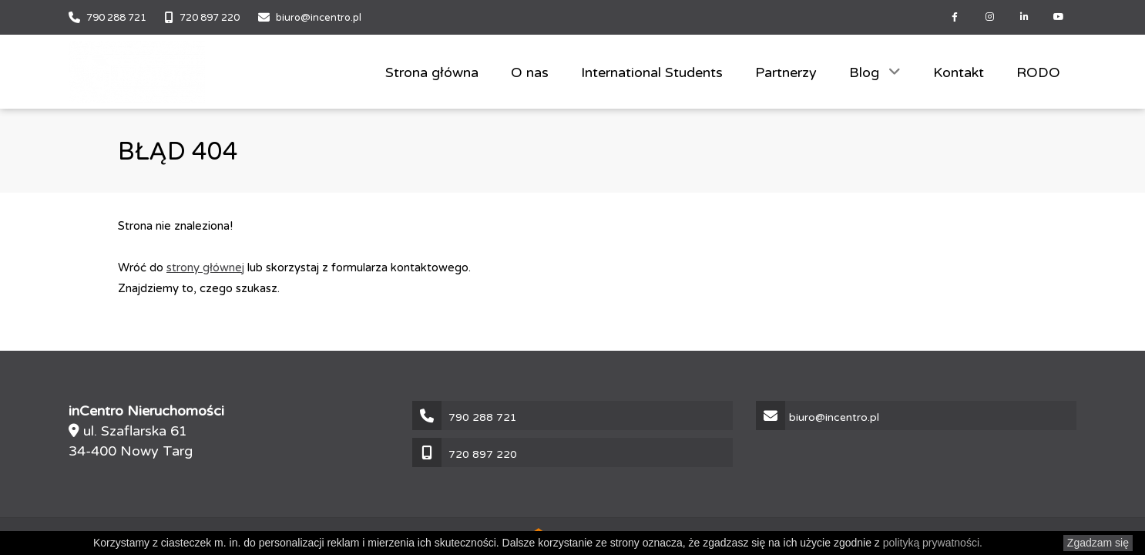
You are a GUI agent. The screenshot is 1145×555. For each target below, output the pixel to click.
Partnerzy (786, 72)
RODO (1038, 72)
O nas (530, 72)
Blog (866, 72)
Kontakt (958, 72)
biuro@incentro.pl (318, 18)
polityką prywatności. (932, 542)
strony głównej (205, 267)
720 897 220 (210, 18)
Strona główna (431, 72)
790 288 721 (116, 18)
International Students (652, 72)
